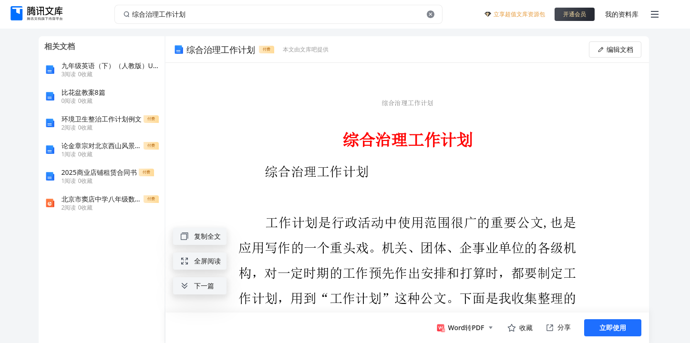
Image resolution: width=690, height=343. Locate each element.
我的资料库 (622, 14)
